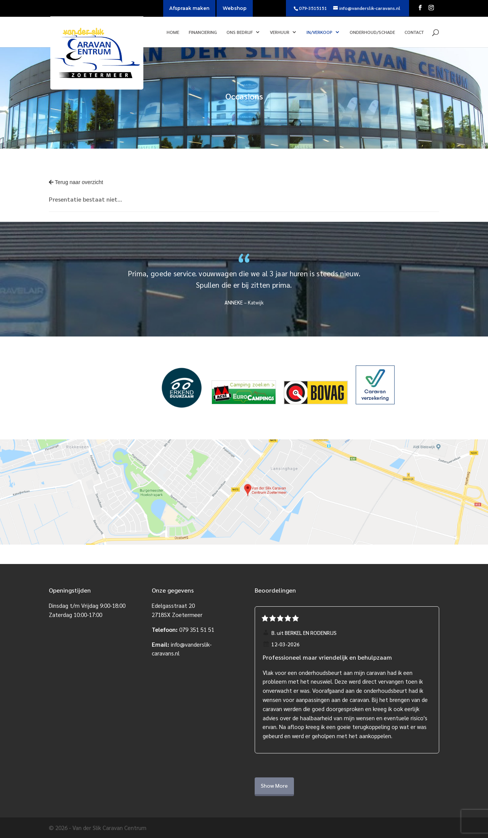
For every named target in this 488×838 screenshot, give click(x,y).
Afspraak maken (189, 8)
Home (173, 32)
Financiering (203, 32)
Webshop (235, 8)
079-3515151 (313, 8)
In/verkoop (319, 32)
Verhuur (279, 32)
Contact (414, 32)
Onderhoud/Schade (372, 32)
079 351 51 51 (196, 629)
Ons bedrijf (239, 32)
